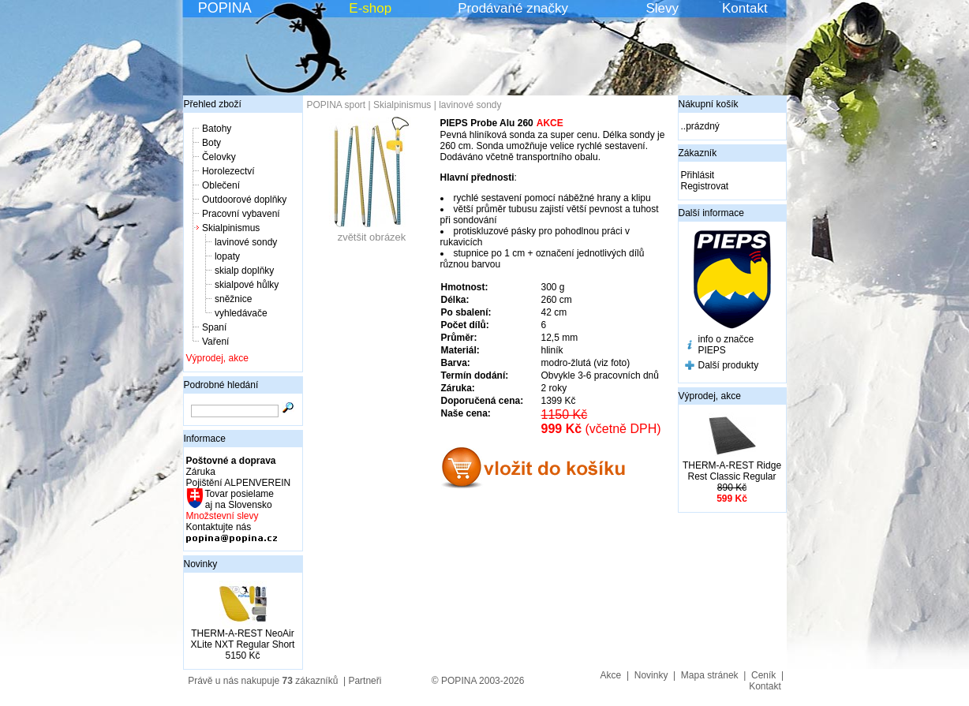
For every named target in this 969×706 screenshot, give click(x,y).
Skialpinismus (231, 227)
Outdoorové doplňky (244, 199)
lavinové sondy (246, 242)
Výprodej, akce (217, 358)
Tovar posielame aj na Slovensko (239, 499)
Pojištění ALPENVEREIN (238, 482)
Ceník (763, 675)
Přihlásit (698, 175)
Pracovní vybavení (241, 213)
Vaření (215, 341)
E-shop (370, 8)
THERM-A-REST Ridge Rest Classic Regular (732, 471)
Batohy (216, 128)
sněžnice (233, 298)
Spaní (214, 327)
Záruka (200, 471)
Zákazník (698, 153)
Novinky (201, 564)
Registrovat (705, 186)
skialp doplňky (244, 270)
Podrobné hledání (221, 384)
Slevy (662, 8)
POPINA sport (336, 104)
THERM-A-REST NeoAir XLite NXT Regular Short (243, 639)
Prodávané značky (513, 8)
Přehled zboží (212, 104)
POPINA (225, 8)
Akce (611, 675)
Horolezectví (228, 171)
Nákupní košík (709, 104)
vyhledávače (241, 313)
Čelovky (219, 156)
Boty (211, 142)
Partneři (364, 680)
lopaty (227, 256)
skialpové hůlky (247, 284)
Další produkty (728, 365)
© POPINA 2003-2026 (478, 680)
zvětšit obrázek (371, 232)
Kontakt (745, 8)
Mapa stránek (710, 675)
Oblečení (221, 185)
